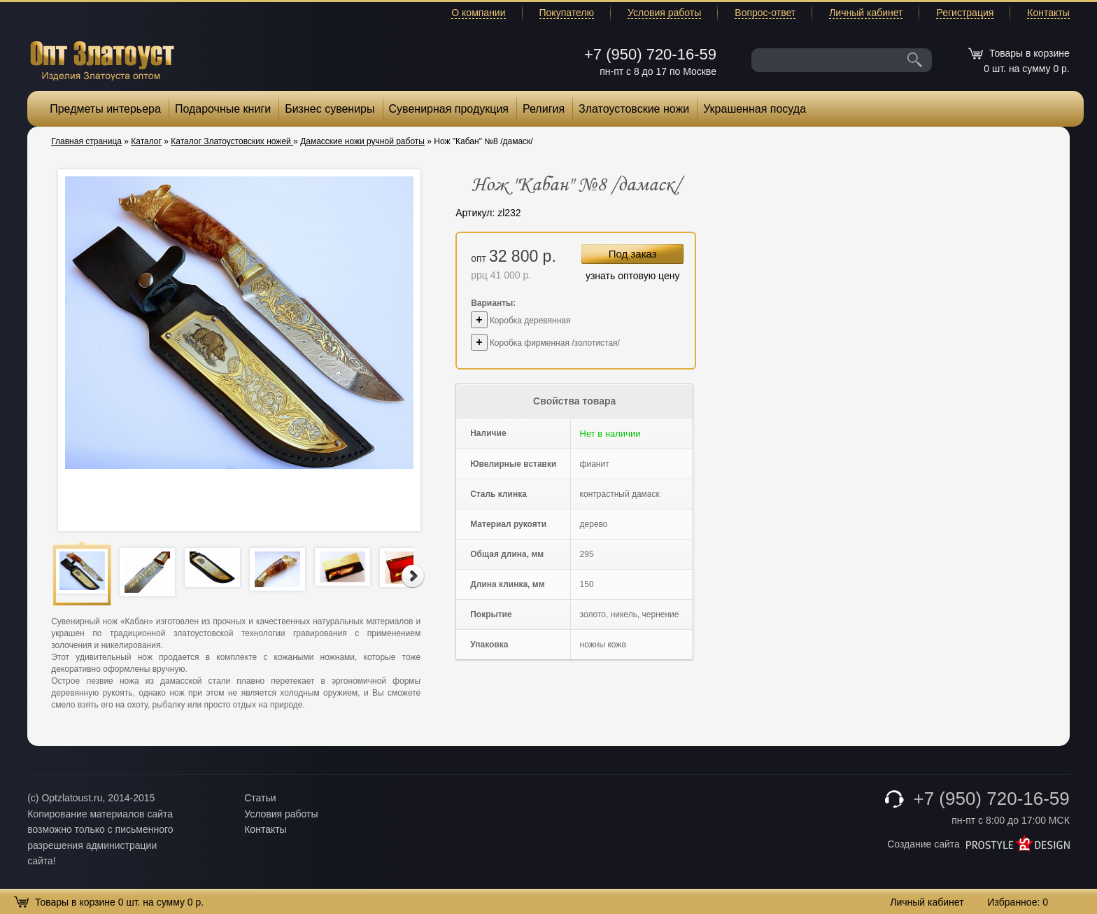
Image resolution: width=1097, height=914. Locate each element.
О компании (478, 12)
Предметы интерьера (105, 109)
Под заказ (633, 254)
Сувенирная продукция (449, 109)
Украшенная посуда (754, 109)
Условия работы (664, 12)
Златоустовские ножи (634, 109)
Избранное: (1017, 902)
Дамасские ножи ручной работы (362, 141)
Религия (544, 109)
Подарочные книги (223, 109)
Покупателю (566, 12)
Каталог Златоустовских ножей (232, 141)
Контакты (1048, 12)
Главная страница (86, 141)
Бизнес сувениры (329, 109)
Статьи (260, 797)
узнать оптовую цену (633, 275)
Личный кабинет (866, 12)
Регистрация (964, 12)
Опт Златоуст (102, 59)
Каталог (146, 141)
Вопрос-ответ (765, 12)
